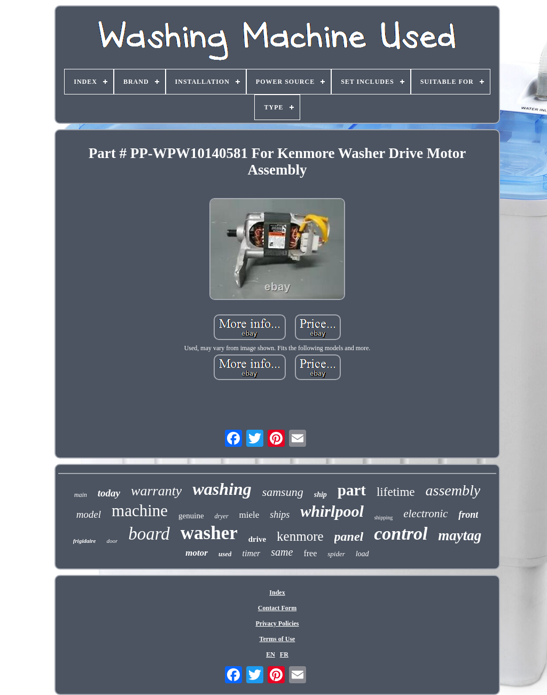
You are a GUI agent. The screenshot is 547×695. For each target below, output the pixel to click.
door (112, 541)
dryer (222, 516)
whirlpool (331, 511)
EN (270, 654)
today (109, 493)
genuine (191, 515)
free (310, 553)
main (80, 495)
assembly (453, 490)
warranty (156, 491)
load (362, 554)
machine (140, 510)
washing (221, 489)
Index (277, 592)
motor (196, 553)
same (282, 552)
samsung (282, 492)
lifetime (396, 492)
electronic (425, 513)
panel (349, 536)
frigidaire (84, 541)
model (88, 514)
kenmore (300, 536)
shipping (383, 517)
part (352, 490)
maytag (459, 535)
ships (280, 514)
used (225, 554)
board (149, 533)
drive (257, 539)
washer (209, 533)
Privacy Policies (277, 623)
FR (284, 654)
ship (320, 495)
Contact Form (277, 608)
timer (251, 553)
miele (249, 515)
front (468, 514)
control (400, 533)
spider (336, 554)
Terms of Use (277, 639)
